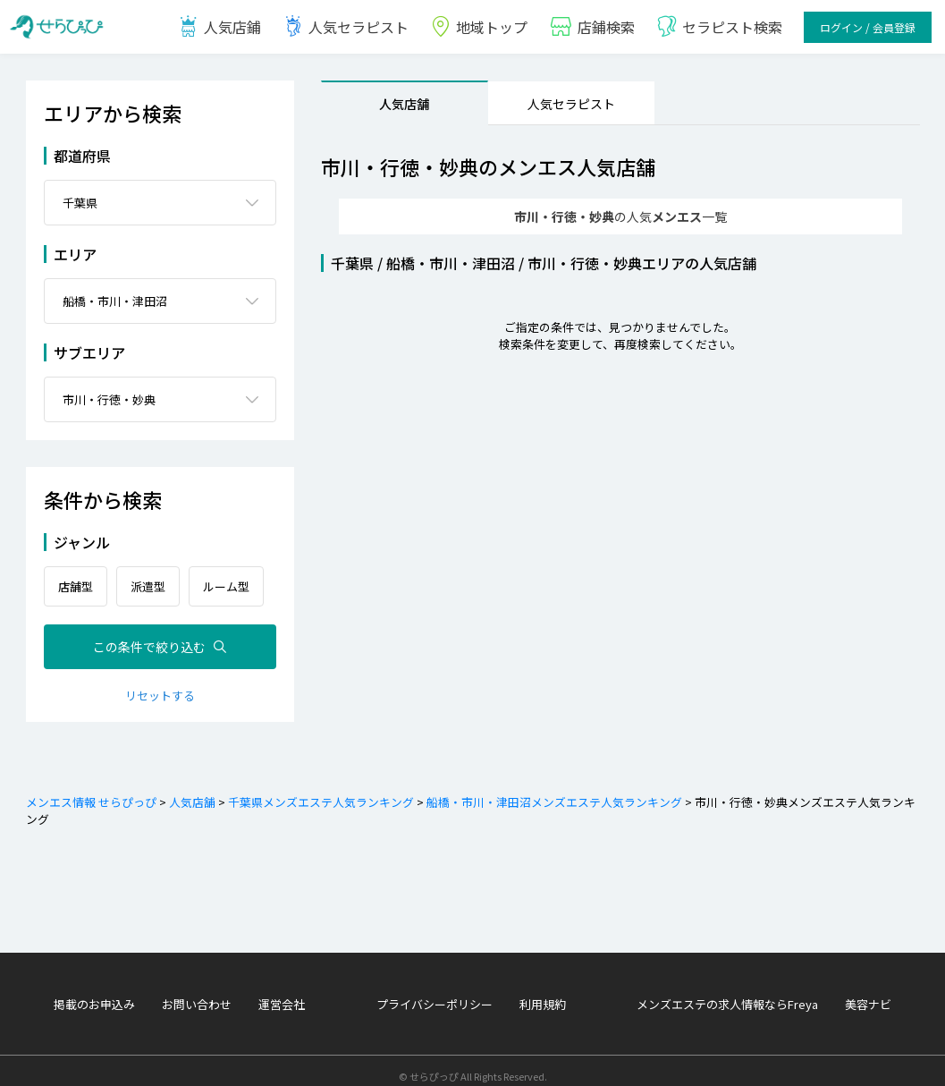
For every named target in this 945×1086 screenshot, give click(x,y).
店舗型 (75, 575)
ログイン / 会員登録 (867, 27)
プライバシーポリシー (434, 993)
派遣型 (148, 575)
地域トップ (478, 27)
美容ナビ (868, 993)
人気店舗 (404, 104)
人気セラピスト (346, 27)
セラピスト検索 (719, 27)
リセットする (160, 684)
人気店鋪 (219, 27)
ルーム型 (226, 575)
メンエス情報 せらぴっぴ (91, 791)
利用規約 (542, 993)
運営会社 (281, 993)
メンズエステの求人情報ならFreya (727, 993)
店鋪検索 (592, 27)
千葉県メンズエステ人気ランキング (319, 791)
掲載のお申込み (94, 993)
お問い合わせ (197, 993)
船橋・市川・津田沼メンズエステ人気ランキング (553, 791)
